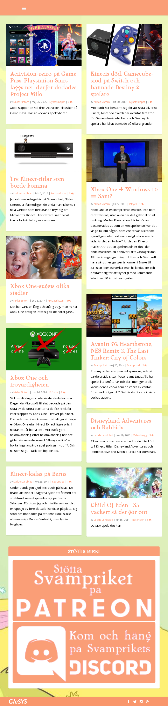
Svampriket (100, 365)
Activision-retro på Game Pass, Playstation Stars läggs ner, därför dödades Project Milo (43, 84)
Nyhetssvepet (57, 102)
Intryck (133, 204)
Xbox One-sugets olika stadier (39, 289)
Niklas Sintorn (21, 102)
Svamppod (133, 365)
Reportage (58, 481)
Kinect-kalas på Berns (38, 473)
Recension (138, 520)
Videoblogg (140, 435)
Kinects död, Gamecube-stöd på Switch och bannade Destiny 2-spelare (122, 84)
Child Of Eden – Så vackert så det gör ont (119, 509)
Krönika (53, 392)
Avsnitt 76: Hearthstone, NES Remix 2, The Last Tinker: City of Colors (121, 351)
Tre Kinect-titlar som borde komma (37, 182)
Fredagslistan (58, 193)
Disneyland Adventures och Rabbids (121, 424)
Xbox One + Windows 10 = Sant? (124, 193)
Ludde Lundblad (23, 193)
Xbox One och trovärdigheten (29, 381)
